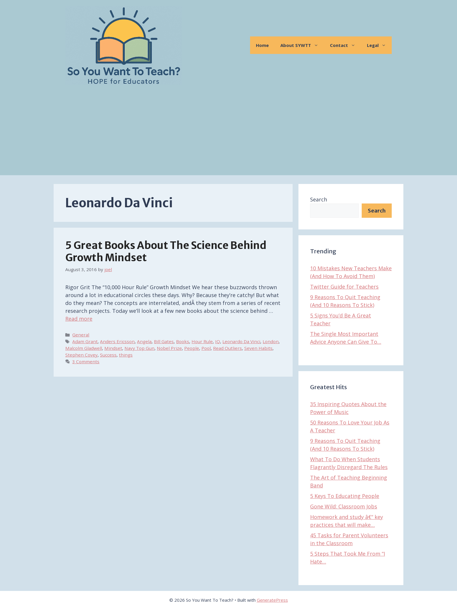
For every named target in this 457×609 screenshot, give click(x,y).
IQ (217, 341)
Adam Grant (85, 341)
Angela (144, 341)
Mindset (113, 348)
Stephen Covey (81, 355)
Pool (206, 348)
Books (182, 341)
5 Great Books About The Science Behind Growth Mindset (165, 251)
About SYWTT (302, 45)
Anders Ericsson (117, 341)
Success (108, 355)
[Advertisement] (228, 134)
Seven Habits (258, 348)
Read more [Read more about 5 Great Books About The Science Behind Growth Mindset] (78, 318)
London (271, 341)
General (80, 335)
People (191, 348)
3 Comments (85, 361)
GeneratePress (272, 600)
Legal (379, 45)
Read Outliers (227, 348)
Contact (345, 45)
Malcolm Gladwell (83, 348)
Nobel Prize (169, 348)
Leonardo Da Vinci (241, 341)
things (126, 355)
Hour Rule (202, 341)
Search (318, 199)
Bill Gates (164, 341)
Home (262, 45)
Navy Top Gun (139, 348)
